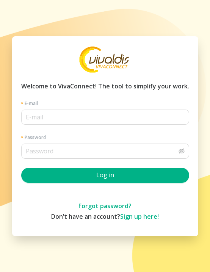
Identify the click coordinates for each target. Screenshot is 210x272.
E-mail (31, 103)
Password (35, 137)
